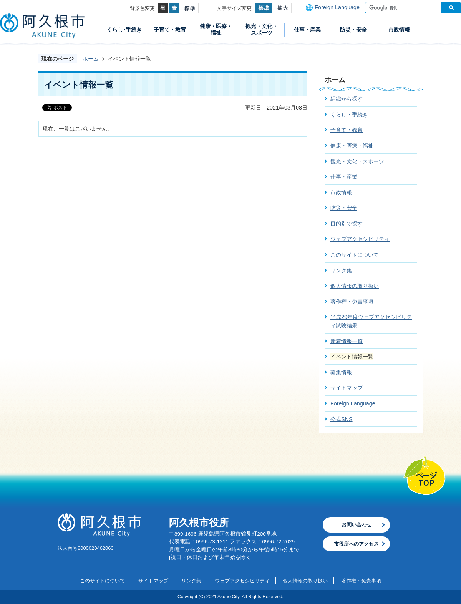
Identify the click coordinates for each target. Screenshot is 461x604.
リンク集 (341, 270)
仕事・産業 (307, 30)
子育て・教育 (170, 30)
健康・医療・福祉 (216, 29)
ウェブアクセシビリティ (360, 239)
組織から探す (346, 99)
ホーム (91, 59)
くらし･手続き (124, 30)
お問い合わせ (356, 525)
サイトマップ (346, 388)
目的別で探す (346, 224)
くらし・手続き (349, 114)
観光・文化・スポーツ (261, 29)
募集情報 (341, 372)
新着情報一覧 (346, 341)
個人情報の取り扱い (354, 286)
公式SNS (341, 419)
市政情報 (399, 30)
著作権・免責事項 (351, 302)
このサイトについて (354, 255)
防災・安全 (353, 30)
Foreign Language (337, 7)
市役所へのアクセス (356, 544)
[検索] (405, 7)
